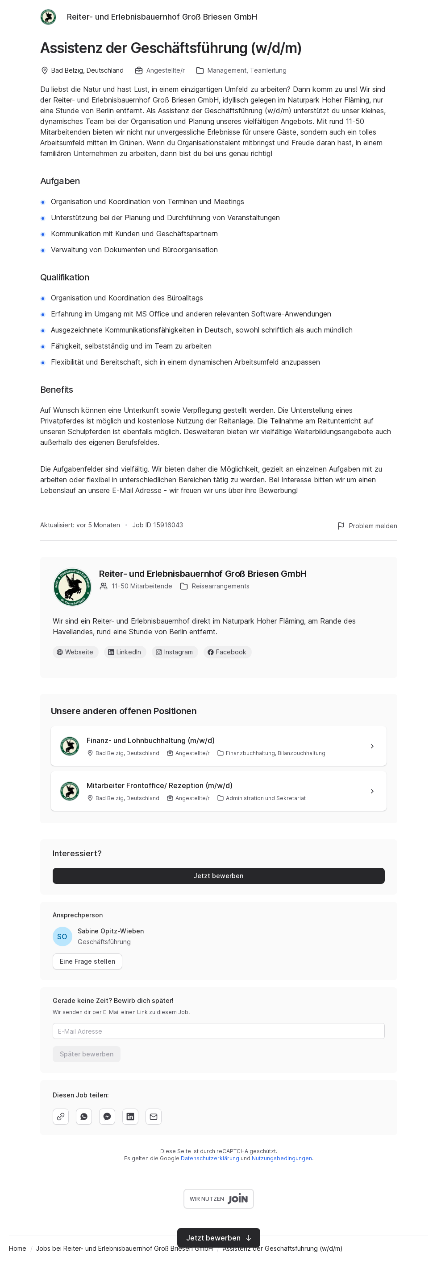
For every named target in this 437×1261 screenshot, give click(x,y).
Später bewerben (86, 1054)
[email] (154, 1117)
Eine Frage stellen (87, 961)
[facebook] (107, 1117)
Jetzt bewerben (218, 875)
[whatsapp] (84, 1117)
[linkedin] (130, 1117)
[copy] (61, 1117)
